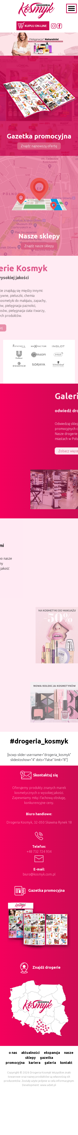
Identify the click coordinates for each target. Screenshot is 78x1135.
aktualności (30, 1052)
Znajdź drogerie (39, 967)
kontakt (66, 1062)
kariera (34, 1062)
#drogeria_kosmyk (39, 741)
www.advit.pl (48, 1085)
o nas (13, 1052)
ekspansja (52, 1052)
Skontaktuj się (39, 775)
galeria (50, 1062)
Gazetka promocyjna (39, 890)
